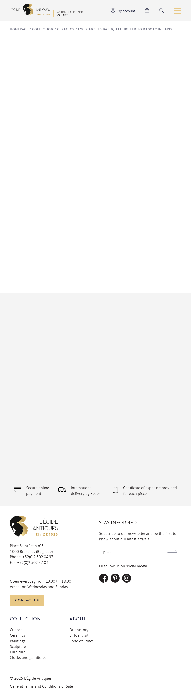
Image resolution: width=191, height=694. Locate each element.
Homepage (19, 29)
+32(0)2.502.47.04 (32, 562)
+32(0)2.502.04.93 (37, 556)
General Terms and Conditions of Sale (41, 686)
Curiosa (16, 629)
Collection (42, 29)
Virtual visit (78, 635)
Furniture (17, 651)
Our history (78, 629)
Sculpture (18, 646)
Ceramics (65, 29)
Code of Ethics (81, 640)
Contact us (27, 600)
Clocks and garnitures (28, 657)
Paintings (17, 640)
